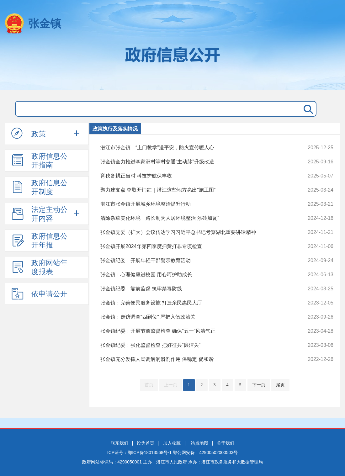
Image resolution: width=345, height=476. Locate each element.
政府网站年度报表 (39, 267)
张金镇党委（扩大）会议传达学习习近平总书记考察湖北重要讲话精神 (194, 232)
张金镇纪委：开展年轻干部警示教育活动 (194, 260)
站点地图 (199, 443)
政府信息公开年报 (39, 240)
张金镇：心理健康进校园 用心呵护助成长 (194, 274)
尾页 (280, 385)
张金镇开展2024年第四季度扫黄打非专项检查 (194, 246)
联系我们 (119, 443)
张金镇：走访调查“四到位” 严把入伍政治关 (194, 317)
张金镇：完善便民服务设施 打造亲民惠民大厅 (194, 303)
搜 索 (307, 109)
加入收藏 (172, 443)
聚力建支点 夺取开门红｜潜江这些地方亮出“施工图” (194, 190)
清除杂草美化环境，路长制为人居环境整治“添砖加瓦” (194, 218)
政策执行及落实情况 (115, 128)
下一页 (258, 385)
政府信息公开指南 (39, 160)
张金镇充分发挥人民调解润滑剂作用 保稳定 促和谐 (194, 359)
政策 (28, 133)
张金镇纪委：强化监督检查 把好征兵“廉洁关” (194, 345)
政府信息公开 (172, 65)
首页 (149, 385)
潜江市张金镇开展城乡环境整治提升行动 (194, 204)
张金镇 (44, 23)
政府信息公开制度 (39, 187)
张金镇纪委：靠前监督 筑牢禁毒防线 (194, 289)
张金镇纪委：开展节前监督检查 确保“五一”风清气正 (194, 331)
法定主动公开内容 (39, 213)
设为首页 (145, 443)
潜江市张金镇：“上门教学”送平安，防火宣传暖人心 (194, 147)
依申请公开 (39, 293)
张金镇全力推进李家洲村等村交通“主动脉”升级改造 (194, 162)
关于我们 (225, 443)
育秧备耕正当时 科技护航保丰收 (194, 176)
